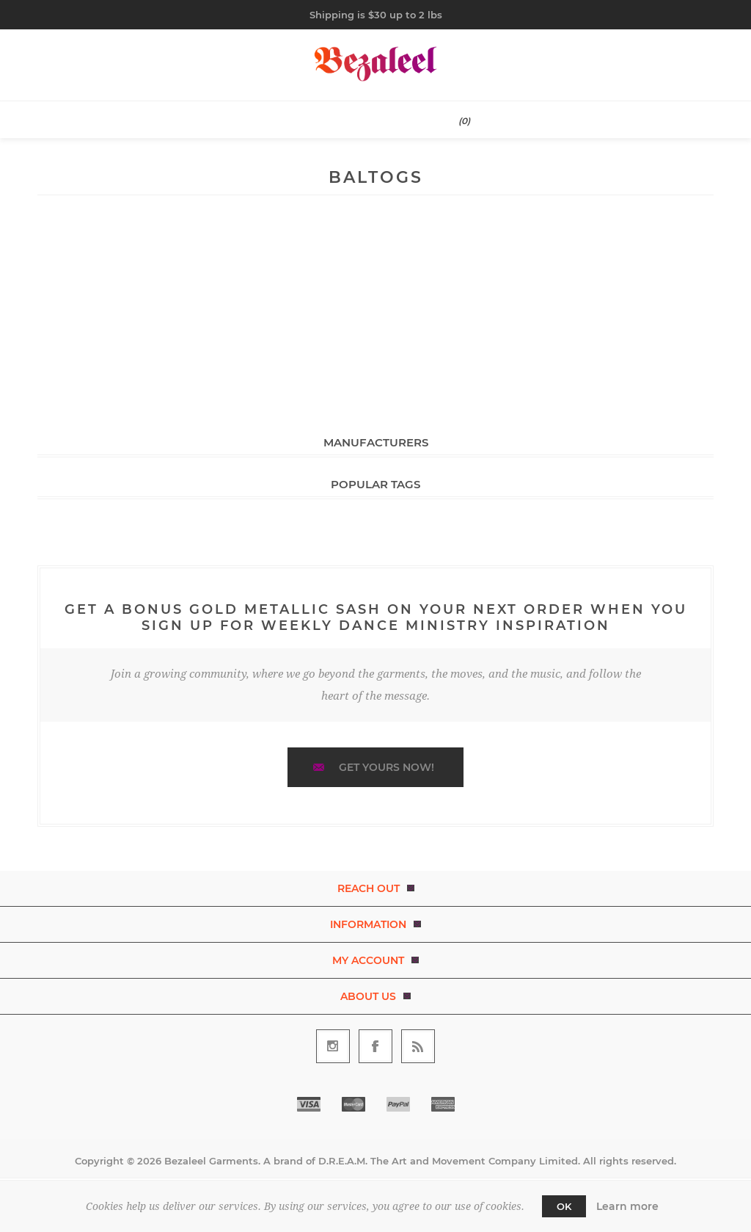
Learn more (627, 1206)
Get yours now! (386, 767)
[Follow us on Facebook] (375, 1046)
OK (564, 1206)
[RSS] (418, 1046)
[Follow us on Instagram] (333, 1046)
